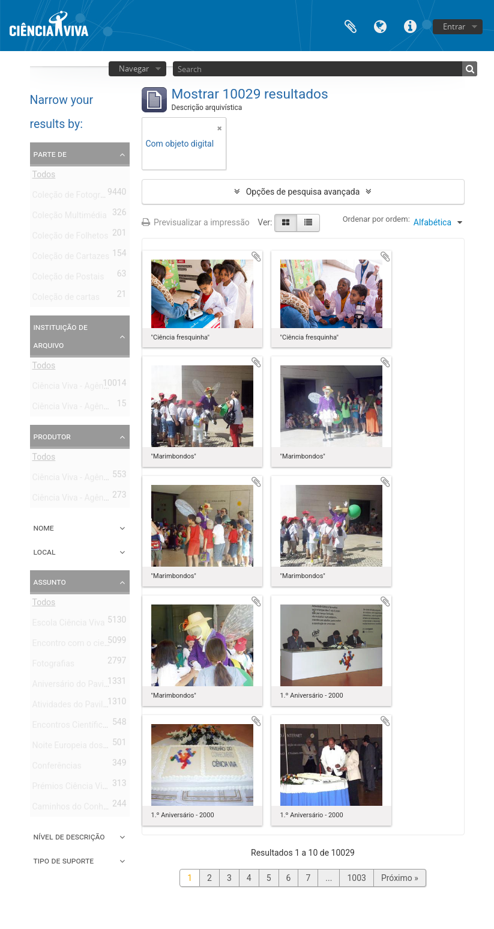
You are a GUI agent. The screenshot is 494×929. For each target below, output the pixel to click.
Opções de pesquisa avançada (303, 191)
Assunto (50, 581)
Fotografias (53, 666)
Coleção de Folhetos (70, 238)
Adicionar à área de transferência (256, 257)
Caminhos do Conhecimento (85, 809)
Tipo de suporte (64, 860)
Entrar (454, 26)
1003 (356, 878)
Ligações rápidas (411, 25)
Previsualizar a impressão (196, 222)
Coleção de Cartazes (71, 258)
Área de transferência (351, 25)
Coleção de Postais (68, 279)
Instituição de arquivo (61, 336)
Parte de (50, 154)
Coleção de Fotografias (75, 197)
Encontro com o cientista (78, 645)
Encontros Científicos (72, 727)
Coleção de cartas (66, 299)
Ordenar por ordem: (376, 219)
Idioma (381, 25)
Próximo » (399, 878)
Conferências (57, 768)
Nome (44, 527)
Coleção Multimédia (69, 217)
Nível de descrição (69, 836)
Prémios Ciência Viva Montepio (90, 788)
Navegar (134, 68)
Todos (44, 176)
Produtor (52, 436)
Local (45, 551)
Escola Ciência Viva (68, 625)
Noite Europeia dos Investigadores (96, 747)
